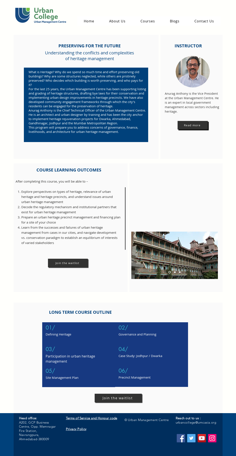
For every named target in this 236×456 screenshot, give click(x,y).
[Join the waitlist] (68, 263)
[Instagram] (212, 438)
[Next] (212, 255)
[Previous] (137, 255)
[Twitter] (191, 438)
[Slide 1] (169, 272)
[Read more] (193, 125)
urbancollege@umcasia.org (196, 422)
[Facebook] (181, 438)
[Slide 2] (175, 272)
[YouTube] (202, 438)
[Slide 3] (180, 272)
